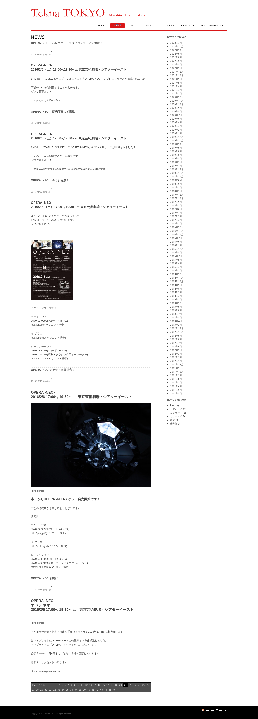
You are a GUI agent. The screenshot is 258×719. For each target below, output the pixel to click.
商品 (172, 420)
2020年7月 (176, 115)
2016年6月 (176, 241)
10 (77, 685)
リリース (175, 416)
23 (135, 685)
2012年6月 (176, 346)
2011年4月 (176, 393)
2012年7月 (176, 343)
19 (116, 685)
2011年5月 (176, 390)
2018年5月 (176, 184)
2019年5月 (176, 158)
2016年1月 (176, 245)
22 (130, 685)
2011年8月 (176, 379)
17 (107, 685)
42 (97, 689)
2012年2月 (176, 357)
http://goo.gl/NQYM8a (46, 100)
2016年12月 (176, 227)
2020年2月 (176, 129)
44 (105, 689)
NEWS (117, 25)
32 (54, 689)
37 (75, 689)
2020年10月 (176, 104)
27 (33, 689)
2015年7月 (176, 256)
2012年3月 (176, 353)
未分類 (173, 423)
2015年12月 (176, 249)
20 (120, 685)
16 (103, 685)
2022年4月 (176, 64)
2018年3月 (176, 187)
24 (139, 685)
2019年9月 (176, 147)
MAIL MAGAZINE (212, 25)
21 (125, 685)
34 (63, 689)
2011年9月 (176, 375)
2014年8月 (176, 288)
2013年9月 (176, 306)
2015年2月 (176, 270)
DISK (148, 25)
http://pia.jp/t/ (38, 324)
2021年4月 (176, 86)
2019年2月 (176, 162)
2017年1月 (176, 223)
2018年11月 (176, 173)
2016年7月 (176, 238)
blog (172, 405)
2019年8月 (176, 151)
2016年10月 (176, 234)
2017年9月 (176, 202)
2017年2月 (176, 220)
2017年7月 (176, 205)
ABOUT (133, 25)
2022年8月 (176, 57)
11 (82, 685)
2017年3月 (176, 216)
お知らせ (47, 54)
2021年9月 (176, 79)
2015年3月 (176, 267)
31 (50, 689)
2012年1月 (176, 361)
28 (37, 689)
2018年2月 (176, 191)
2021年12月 (176, 71)
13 (90, 685)
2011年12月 (176, 364)
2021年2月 (176, 93)
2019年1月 (176, 165)
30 (46, 689)
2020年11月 (176, 100)
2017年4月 (176, 212)
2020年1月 (176, 133)
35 (67, 689)
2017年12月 (176, 194)
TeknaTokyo (68, 12)
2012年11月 (176, 332)
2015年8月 (176, 252)
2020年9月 (176, 108)
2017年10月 (176, 198)
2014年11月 (176, 277)
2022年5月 (176, 61)
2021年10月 (176, 75)
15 (99, 685)
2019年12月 (176, 137)
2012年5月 (176, 350)
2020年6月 (176, 118)
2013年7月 (176, 314)
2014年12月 (176, 274)
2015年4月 (176, 263)
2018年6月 (176, 180)
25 (143, 685)
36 (71, 689)
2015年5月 (176, 259)
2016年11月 (176, 230)
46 (114, 689)
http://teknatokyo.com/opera (46, 671)
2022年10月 (176, 50)
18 (112, 685)
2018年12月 (176, 169)
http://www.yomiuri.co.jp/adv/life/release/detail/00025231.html (69, 168)
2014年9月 (176, 285)
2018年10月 (176, 176)
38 (80, 689)
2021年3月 (176, 90)
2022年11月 (176, 46)
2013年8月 (176, 310)
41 (93, 689)
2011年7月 (176, 382)
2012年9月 (176, 335)
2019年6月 (176, 155)
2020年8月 (176, 111)
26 (148, 685)
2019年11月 (176, 140)
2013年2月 (176, 324)
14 (95, 685)
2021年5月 (176, 82)
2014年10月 (176, 281)
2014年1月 (176, 299)
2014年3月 (176, 292)
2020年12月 (176, 97)
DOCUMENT (167, 25)
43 (101, 689)
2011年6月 (176, 386)
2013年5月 (176, 317)
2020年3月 (176, 126)
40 (88, 689)
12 (86, 685)
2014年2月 (176, 296)
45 (110, 689)
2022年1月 (176, 68)
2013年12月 (176, 303)
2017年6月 (176, 209)
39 (84, 689)
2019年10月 (176, 144)
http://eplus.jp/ (38, 337)
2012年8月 (176, 339)
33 (58, 689)
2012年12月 (176, 328)
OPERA (102, 25)
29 (41, 689)
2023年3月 (176, 43)
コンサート (176, 412)
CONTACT (187, 25)
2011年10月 (176, 371)
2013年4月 (176, 321)
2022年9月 (176, 53)
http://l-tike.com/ (39, 358)
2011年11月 (176, 368)
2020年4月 (176, 122)
